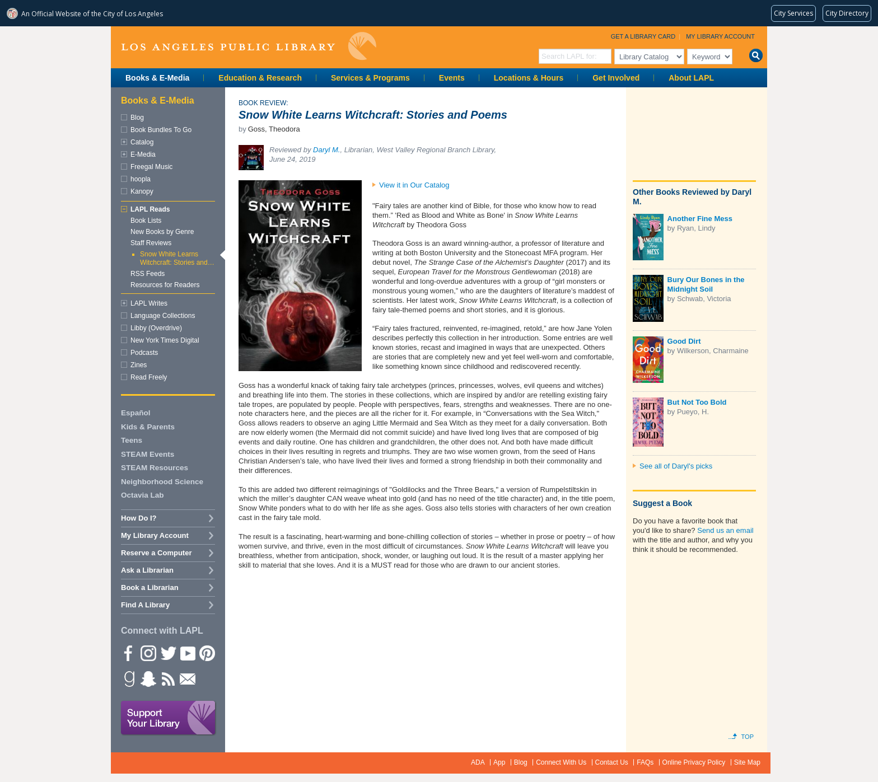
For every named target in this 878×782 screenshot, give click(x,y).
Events (452, 77)
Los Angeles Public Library (248, 46)
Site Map (747, 762)
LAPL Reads (150, 209)
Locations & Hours (528, 77)
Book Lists (145, 220)
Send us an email (725, 530)
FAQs (645, 762)
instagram (148, 653)
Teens (131, 440)
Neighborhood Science (162, 481)
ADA (478, 762)
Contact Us (611, 762)
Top (747, 736)
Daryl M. (326, 150)
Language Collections (162, 316)
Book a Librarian (150, 587)
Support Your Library (168, 718)
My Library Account (720, 36)
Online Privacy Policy (694, 762)
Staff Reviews (150, 243)
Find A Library (145, 605)
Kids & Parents (148, 427)
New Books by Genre (162, 232)
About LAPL (691, 77)
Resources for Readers (164, 285)
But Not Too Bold (697, 402)
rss (167, 678)
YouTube (187, 653)
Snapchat (148, 678)
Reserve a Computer (156, 553)
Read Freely (148, 377)
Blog (137, 117)
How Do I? (139, 518)
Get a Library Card (643, 36)
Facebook (128, 653)
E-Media (143, 154)
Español (136, 413)
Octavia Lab (142, 495)
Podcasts (144, 353)
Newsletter (187, 678)
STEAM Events (147, 454)
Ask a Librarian (147, 570)
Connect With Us (561, 762)
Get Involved (615, 77)
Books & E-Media (157, 77)
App (499, 762)
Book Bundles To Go (161, 130)
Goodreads (128, 678)
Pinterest (207, 653)
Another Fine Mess (699, 218)
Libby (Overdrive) (156, 328)
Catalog (141, 142)
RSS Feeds (147, 274)
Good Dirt (684, 341)
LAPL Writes (148, 303)
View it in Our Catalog (414, 185)
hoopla (140, 179)
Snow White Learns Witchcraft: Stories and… (177, 258)
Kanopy (141, 191)
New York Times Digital (164, 340)
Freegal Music (151, 167)
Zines (138, 365)
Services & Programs (370, 77)
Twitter (167, 653)
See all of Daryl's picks (675, 466)
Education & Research (260, 77)
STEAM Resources (154, 467)
